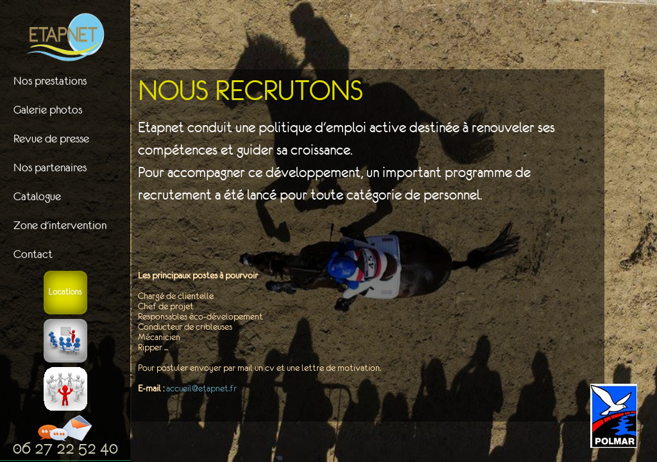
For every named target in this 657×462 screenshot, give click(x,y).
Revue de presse (51, 138)
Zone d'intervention (60, 225)
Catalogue (37, 196)
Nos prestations (50, 80)
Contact (33, 254)
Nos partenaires (50, 167)
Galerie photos (47, 109)
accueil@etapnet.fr (201, 388)
